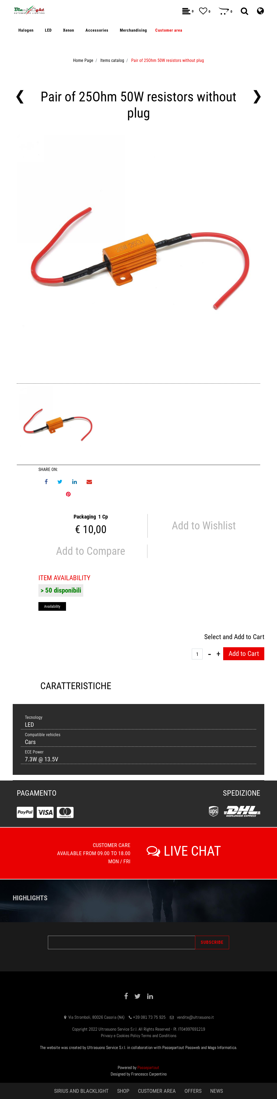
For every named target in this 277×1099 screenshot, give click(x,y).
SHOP (123, 1091)
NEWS (216, 1091)
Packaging (85, 516)
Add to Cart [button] (244, 654)
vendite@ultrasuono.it (195, 1017)
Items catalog (112, 60)
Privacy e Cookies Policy (120, 1035)
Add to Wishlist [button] (204, 525)
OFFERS (193, 1091)
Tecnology (33, 717)
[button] (244, 11)
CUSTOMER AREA (157, 1091)
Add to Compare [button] (90, 551)
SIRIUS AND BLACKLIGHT (81, 1091)
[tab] (75, 686)
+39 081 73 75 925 (149, 1017)
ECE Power (34, 752)
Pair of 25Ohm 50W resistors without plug (167, 60)
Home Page (83, 60)
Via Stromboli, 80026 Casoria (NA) (96, 1017)
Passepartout (148, 1067)
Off (37, 151)
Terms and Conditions (158, 1035)
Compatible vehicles (42, 734)
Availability (52, 606)
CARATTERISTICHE (75, 686)
